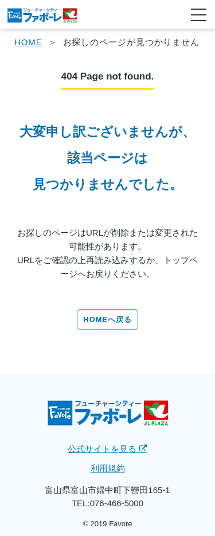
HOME (28, 42)
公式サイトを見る (107, 449)
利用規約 (108, 468)
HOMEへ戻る (107, 319)
